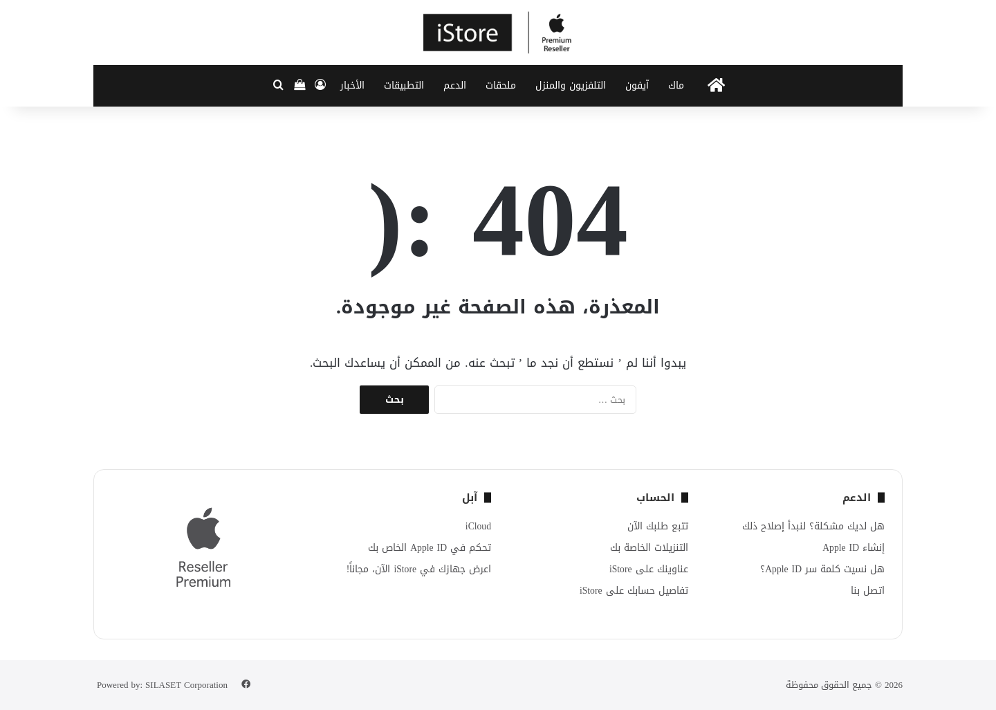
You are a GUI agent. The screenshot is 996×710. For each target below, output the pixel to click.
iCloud (478, 526)
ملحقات (501, 85)
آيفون (637, 85)
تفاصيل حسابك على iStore (634, 590)
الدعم (454, 85)
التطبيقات (404, 85)
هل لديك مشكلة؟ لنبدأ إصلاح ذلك (813, 526)
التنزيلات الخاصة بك (649, 547)
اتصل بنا (868, 590)
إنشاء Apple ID (853, 547)
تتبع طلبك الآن (657, 526)
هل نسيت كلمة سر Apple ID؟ (822, 569)
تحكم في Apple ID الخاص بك (429, 547)
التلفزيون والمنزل (570, 85)
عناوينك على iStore (648, 569)
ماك (676, 85)
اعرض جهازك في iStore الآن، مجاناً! (419, 569)
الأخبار (352, 85)
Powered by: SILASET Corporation (162, 684)
